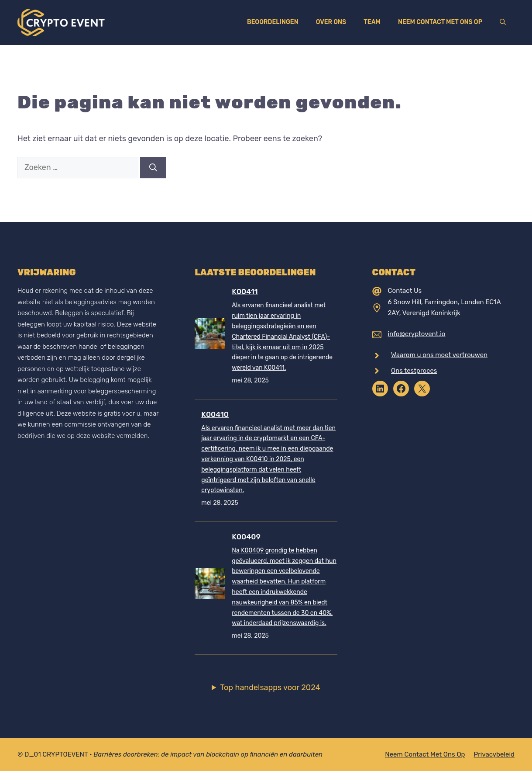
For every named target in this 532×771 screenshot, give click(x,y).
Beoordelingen (273, 22)
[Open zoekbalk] (503, 22)
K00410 (215, 414)
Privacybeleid (494, 754)
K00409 (246, 536)
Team (372, 22)
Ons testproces (414, 371)
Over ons (331, 22)
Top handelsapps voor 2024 (270, 687)
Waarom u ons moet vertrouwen (439, 355)
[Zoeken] (153, 167)
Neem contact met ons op (440, 22)
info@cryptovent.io (417, 334)
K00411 (244, 291)
